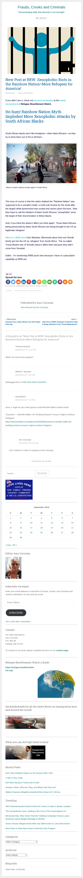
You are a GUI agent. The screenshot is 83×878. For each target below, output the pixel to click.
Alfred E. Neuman (23, 371)
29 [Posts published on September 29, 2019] (10, 537)
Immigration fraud (25, 286)
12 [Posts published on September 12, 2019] (52, 523)
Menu (41, 18)
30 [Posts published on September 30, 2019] (21, 537)
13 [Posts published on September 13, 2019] (62, 523)
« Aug (8, 545)
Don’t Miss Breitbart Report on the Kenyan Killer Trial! (29, 773)
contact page (62, 650)
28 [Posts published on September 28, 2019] (72, 532)
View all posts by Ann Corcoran (34, 307)
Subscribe (16, 612)
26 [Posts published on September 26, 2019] (52, 532)
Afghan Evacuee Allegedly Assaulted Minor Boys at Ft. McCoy (32, 792)
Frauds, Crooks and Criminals (41, 7)
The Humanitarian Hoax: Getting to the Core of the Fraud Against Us (35, 811)
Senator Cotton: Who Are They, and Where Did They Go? (30, 787)
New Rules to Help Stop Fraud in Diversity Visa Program (30, 828)
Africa (9, 290)
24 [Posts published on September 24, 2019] (31, 532)
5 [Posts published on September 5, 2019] (51, 518)
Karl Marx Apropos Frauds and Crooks (22, 782)
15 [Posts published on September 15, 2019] (10, 528)
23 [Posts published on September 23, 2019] (21, 532)
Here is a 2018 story (15, 237)
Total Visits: (10, 869)
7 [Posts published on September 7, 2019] (72, 518)
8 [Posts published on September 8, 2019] (10, 523)
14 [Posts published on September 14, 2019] (72, 523)
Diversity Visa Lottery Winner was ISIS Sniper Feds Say (23, 321)
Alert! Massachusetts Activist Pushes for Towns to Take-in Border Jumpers (38, 806)
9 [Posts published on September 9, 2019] (20, 523)
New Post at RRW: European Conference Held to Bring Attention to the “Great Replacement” (60, 321)
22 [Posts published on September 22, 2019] (10, 532)
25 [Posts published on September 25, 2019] (41, 532)
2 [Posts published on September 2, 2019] (20, 518)
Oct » (14, 545)
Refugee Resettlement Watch (28, 290)
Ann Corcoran (25, 93)
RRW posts (41, 286)
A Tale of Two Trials (14, 778)
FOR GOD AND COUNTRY (34, 382)
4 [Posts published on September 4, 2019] (41, 518)
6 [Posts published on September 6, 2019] (62, 518)
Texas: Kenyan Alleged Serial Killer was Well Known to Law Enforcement (37, 823)
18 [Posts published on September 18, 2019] (41, 528)
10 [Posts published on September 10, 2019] (31, 523)
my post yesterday (43, 100)
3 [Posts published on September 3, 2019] (31, 518)
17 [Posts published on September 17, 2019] (31, 528)
